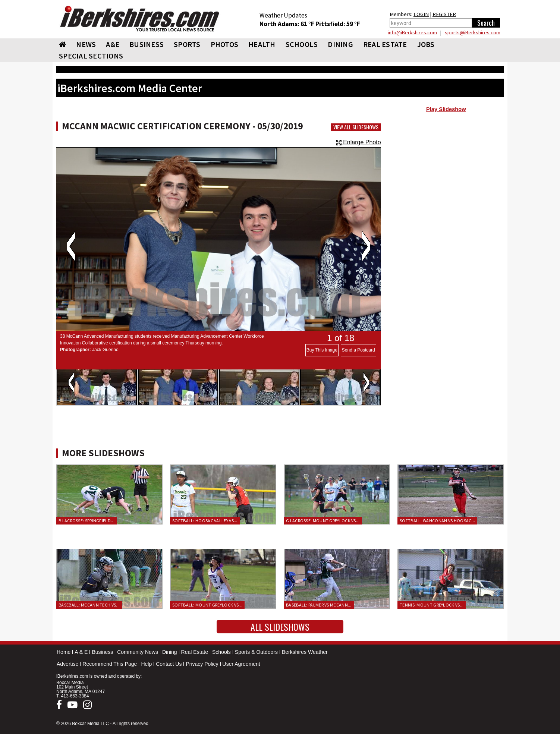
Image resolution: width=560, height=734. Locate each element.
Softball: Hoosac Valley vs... (204, 520)
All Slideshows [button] (280, 626)
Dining (169, 652)
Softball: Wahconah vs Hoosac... (437, 520)
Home (63, 652)
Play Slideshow (446, 109)
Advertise (67, 664)
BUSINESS (146, 44)
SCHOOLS (302, 44)
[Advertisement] (446, 175)
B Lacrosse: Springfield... (86, 520)
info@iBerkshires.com (412, 32)
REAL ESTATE (385, 44)
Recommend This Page (109, 664)
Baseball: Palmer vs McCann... (319, 605)
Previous (71, 246)
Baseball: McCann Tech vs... (89, 605)
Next (366, 246)
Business (102, 652)
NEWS (86, 44)
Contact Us (169, 664)
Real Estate (194, 652)
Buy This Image (321, 350)
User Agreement (241, 664)
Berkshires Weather (305, 652)
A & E (81, 652)
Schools (221, 652)
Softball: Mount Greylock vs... (207, 605)
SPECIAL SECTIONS (91, 55)
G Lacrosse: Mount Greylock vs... (323, 520)
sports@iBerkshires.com (472, 32)
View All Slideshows (355, 127)
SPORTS (187, 44)
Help (146, 664)
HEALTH (262, 44)
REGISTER (444, 14)
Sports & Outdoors (256, 652)
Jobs (426, 44)
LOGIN (421, 14)
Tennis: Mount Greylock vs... (431, 605)
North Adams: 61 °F (287, 24)
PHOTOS (225, 44)
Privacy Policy (202, 664)
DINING (340, 44)
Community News (137, 652)
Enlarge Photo (358, 142)
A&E (112, 44)
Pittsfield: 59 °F (337, 24)
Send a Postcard (358, 350)
